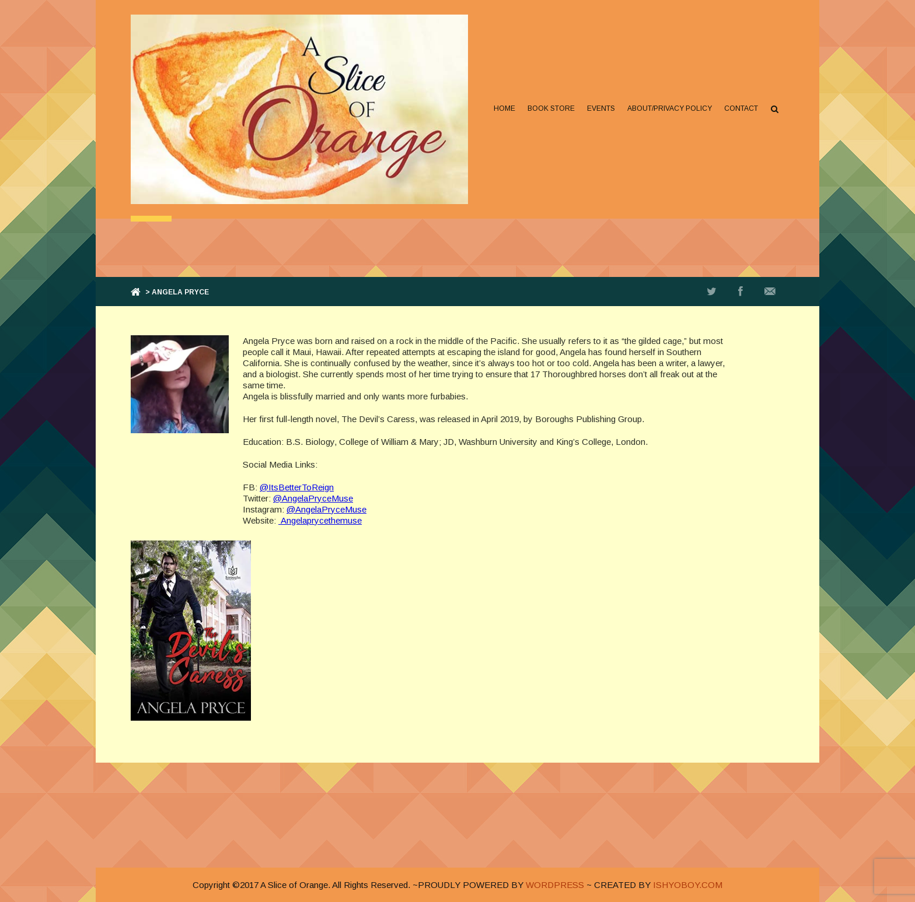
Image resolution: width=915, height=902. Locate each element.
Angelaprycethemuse (320, 520)
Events (601, 108)
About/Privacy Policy (669, 108)
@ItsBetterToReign (297, 487)
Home (504, 108)
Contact (741, 108)
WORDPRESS (555, 885)
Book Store (551, 108)
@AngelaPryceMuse (313, 498)
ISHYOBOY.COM (687, 885)
